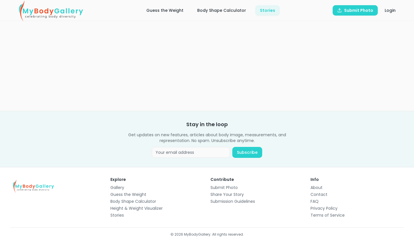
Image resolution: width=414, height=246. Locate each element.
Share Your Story (227, 194)
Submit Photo (224, 187)
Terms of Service (327, 215)
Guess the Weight (164, 10)
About (316, 187)
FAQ (314, 201)
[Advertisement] (182, 66)
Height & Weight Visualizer (136, 208)
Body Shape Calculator (221, 10)
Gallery (117, 187)
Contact (318, 194)
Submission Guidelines (232, 201)
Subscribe (247, 152)
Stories (267, 10)
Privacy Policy (324, 208)
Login (390, 10)
